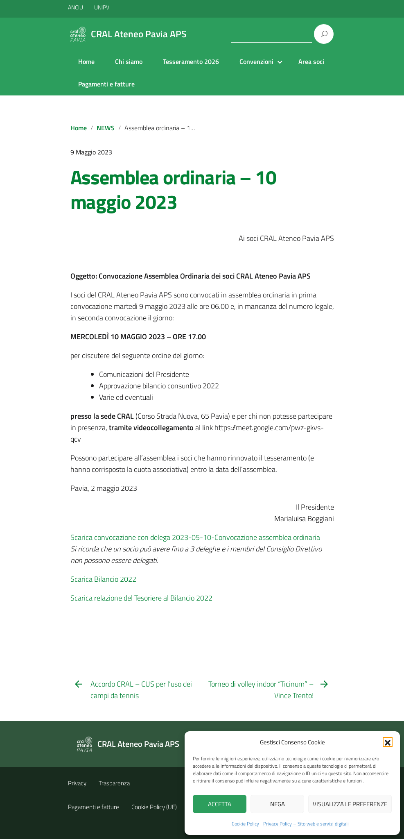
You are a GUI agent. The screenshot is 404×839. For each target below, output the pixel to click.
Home (86, 61)
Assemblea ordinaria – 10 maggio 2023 (173, 189)
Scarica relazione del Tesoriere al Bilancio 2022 (141, 597)
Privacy (77, 783)
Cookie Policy (245, 824)
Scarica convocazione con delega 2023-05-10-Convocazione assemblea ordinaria (195, 537)
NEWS (106, 128)
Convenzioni (256, 61)
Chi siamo (128, 61)
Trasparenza (114, 783)
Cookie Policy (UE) (154, 807)
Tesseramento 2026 (191, 61)
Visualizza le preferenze (350, 804)
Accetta (219, 804)
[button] (388, 742)
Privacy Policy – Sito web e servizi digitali (306, 824)
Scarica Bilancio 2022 (103, 579)
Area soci (311, 61)
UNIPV (101, 7)
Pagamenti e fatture (106, 84)
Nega (277, 804)
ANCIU (76, 7)
